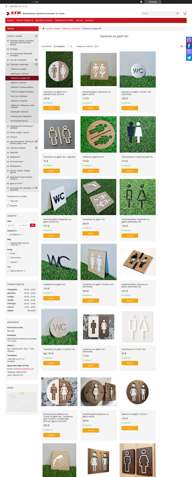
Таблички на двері (18, 69)
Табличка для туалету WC (93, 409)
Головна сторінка (15, 462)
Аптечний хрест (16, 161)
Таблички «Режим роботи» (22, 87)
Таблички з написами (71, 29)
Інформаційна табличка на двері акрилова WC (57, 217)
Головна (10, 20)
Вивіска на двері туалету (93, 346)
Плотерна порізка (106, 462)
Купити (52, 106)
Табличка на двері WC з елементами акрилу (55, 91)
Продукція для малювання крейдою (21, 127)
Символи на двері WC (91, 216)
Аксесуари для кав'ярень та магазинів (22, 189)
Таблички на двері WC (20, 78)
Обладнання (15, 166)
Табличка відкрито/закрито (22, 92)
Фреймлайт (15, 157)
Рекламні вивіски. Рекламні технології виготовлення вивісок (22, 43)
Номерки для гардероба (21, 116)
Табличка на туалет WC (129, 278)
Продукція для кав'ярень (64, 462)
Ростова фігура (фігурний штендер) (21, 54)
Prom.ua (108, 472)
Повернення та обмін (64, 20)
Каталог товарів (23, 20)
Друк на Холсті (16, 183)
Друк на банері (105, 459)
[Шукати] (178, 13)
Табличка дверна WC (54, 153)
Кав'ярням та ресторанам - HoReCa (21, 178)
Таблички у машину (19, 101)
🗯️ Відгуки (12, 205)
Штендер (14, 49)
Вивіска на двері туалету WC (169, 409)
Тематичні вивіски (17, 148)
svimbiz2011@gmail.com (23, 369)
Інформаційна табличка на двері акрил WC (131, 154)
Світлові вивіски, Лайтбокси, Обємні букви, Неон (22, 142)
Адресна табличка (18, 83)
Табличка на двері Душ (129, 346)
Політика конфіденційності (123, 474)
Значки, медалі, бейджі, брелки (20, 172)
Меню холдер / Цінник (19, 132)
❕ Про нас (12, 201)
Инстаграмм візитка (19, 121)
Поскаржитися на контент (102, 474)
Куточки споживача (18, 60)
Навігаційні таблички (19, 112)
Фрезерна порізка (106, 457)
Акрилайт (14, 152)
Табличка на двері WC (166, 153)
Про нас (79, 20)
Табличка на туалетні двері (169, 346)
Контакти (89, 20)
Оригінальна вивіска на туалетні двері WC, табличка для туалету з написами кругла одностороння (169, 282)
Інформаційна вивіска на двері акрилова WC (168, 217)
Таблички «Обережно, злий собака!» (22, 106)
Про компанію (13, 459)
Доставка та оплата (43, 20)
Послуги (13, 137)
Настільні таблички (19, 96)
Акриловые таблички (20, 73)
